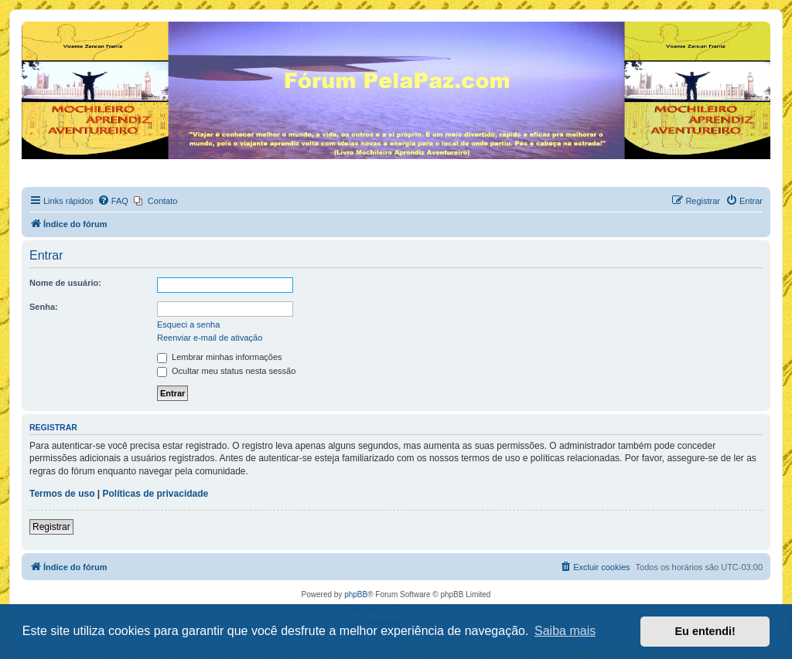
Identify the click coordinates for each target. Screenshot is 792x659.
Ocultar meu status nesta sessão (226, 370)
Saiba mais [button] (565, 630)
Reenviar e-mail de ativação (209, 337)
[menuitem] (112, 201)
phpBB (355, 594)
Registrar (51, 526)
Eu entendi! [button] (705, 631)
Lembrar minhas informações (219, 357)
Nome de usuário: (65, 282)
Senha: (43, 306)
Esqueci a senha (188, 324)
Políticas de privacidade (156, 493)
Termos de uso (61, 493)
